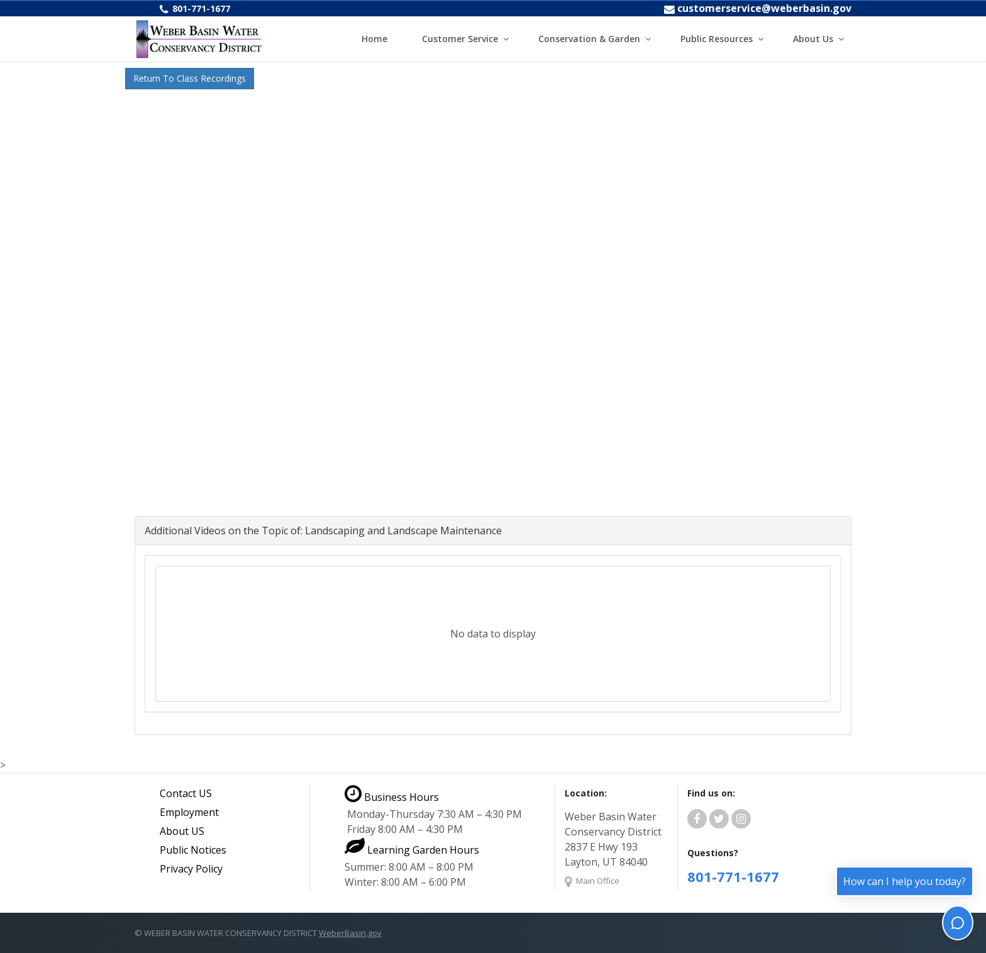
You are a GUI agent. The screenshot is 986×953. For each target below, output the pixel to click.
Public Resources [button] (716, 39)
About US (182, 831)
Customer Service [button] (460, 39)
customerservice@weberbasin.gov (764, 8)
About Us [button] (813, 39)
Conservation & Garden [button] (589, 39)
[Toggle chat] (957, 922)
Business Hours (392, 797)
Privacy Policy (191, 869)
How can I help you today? (904, 881)
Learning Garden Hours (412, 850)
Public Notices (193, 850)
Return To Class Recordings (189, 78)
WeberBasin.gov (350, 933)
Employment (189, 812)
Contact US (186, 793)
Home (374, 39)
